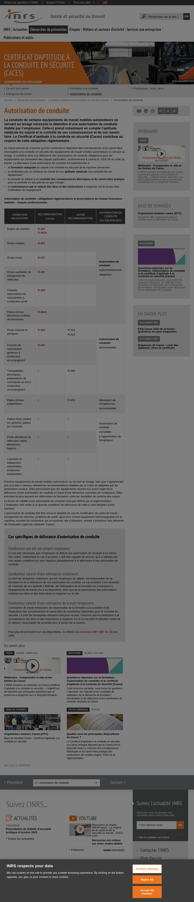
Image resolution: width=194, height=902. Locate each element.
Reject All (147, 882)
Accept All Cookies (147, 895)
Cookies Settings (147, 872)
